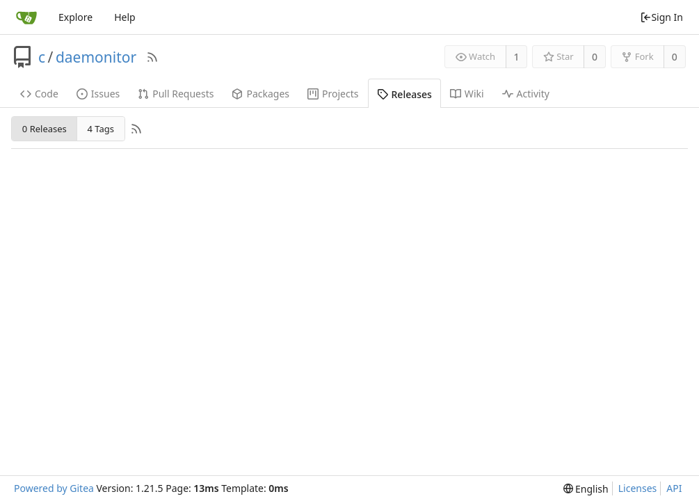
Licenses (637, 488)
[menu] (586, 488)
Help (125, 17)
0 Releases (44, 128)
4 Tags (100, 128)
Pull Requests (176, 93)
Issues (98, 93)
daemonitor (96, 57)
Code (39, 93)
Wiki (467, 93)
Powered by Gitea (54, 488)
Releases (404, 94)
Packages (260, 93)
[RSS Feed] (152, 57)
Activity (525, 93)
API (674, 488)
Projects (332, 93)
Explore (75, 17)
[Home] (26, 17)
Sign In (661, 17)
